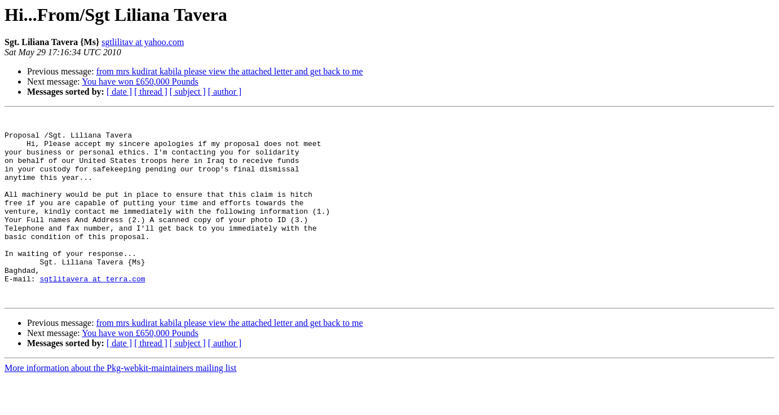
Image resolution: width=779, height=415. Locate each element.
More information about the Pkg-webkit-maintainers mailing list (120, 405)
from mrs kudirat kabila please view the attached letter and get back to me (229, 71)
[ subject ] (188, 91)
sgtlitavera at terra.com (92, 312)
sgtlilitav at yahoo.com (142, 42)
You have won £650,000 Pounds (140, 81)
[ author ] (225, 91)
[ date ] (119, 91)
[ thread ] (150, 91)
